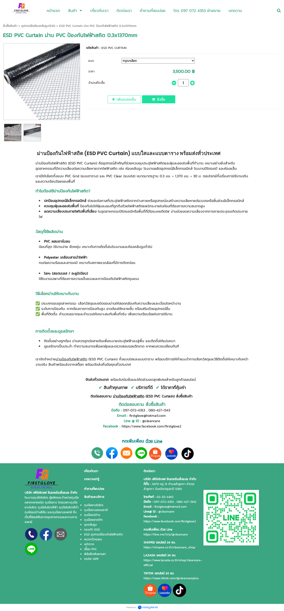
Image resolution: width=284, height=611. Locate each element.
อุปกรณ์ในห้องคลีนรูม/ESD (38, 26)
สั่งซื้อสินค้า (10, 26)
